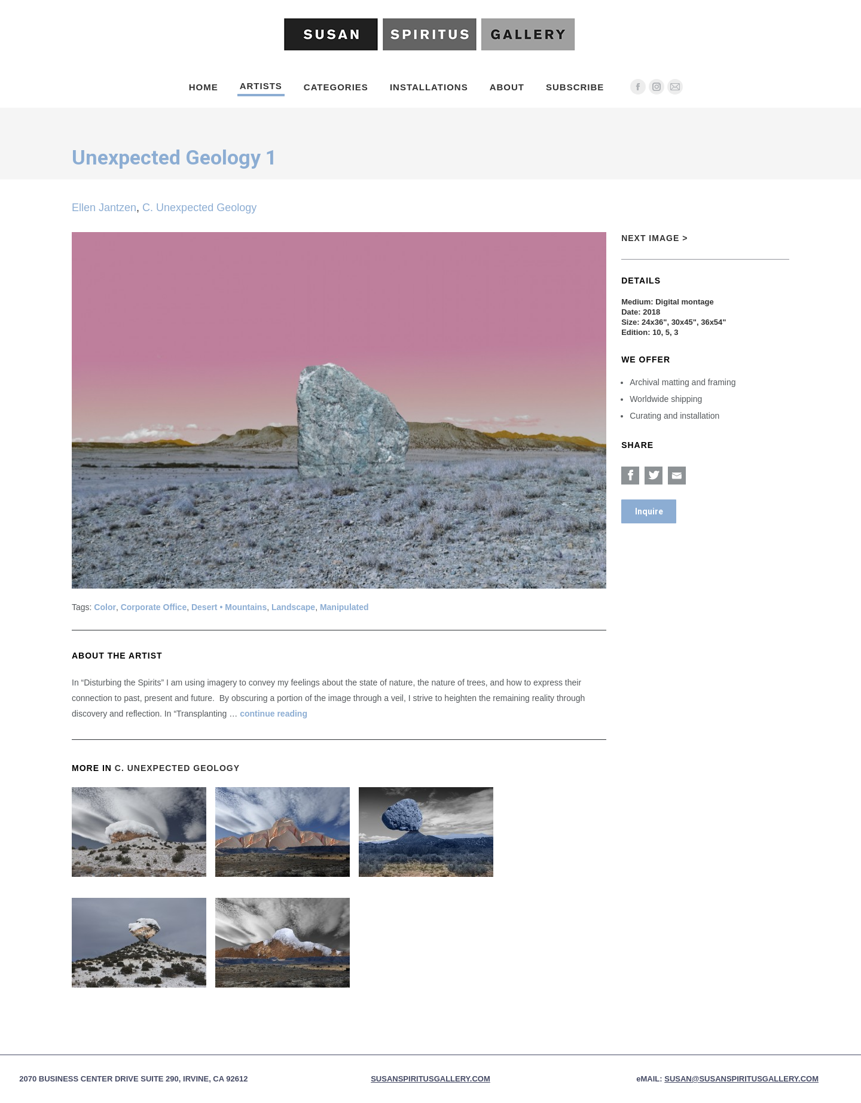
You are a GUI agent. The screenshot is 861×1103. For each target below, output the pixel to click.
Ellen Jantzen (104, 208)
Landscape (293, 607)
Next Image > (654, 238)
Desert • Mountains (229, 607)
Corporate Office (154, 607)
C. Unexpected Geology (199, 208)
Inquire (649, 511)
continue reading (273, 713)
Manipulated (344, 607)
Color (105, 607)
